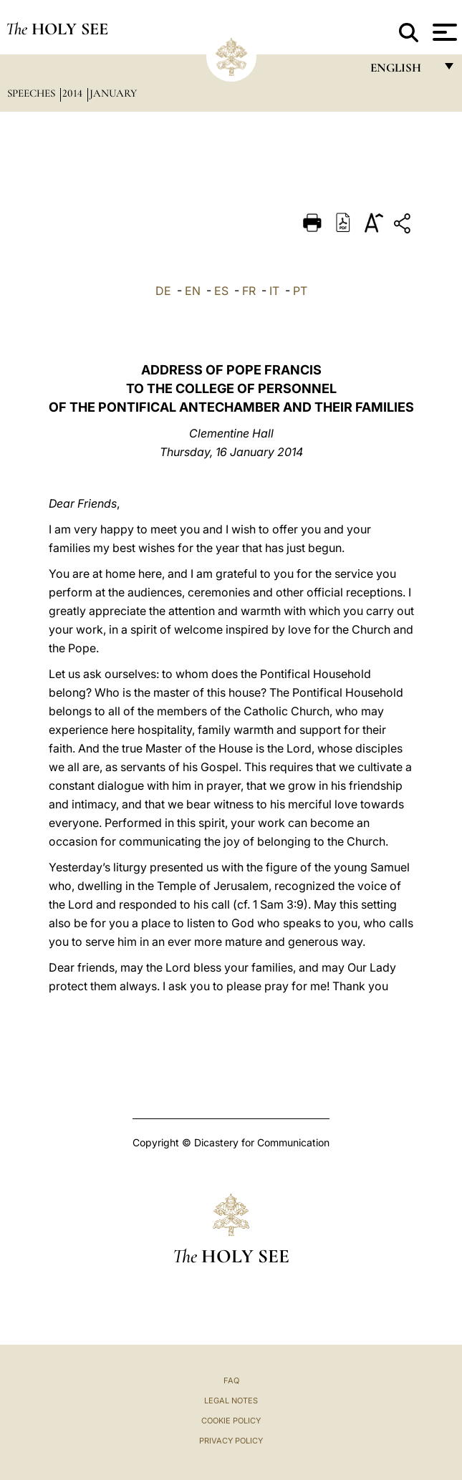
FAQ (231, 1380)
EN (193, 291)
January (113, 93)
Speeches (32, 93)
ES (221, 291)
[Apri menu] (443, 32)
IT (274, 291)
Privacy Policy (231, 1441)
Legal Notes (231, 1401)
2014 (73, 93)
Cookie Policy (231, 1421)
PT (300, 291)
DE (163, 291)
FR (249, 291)
